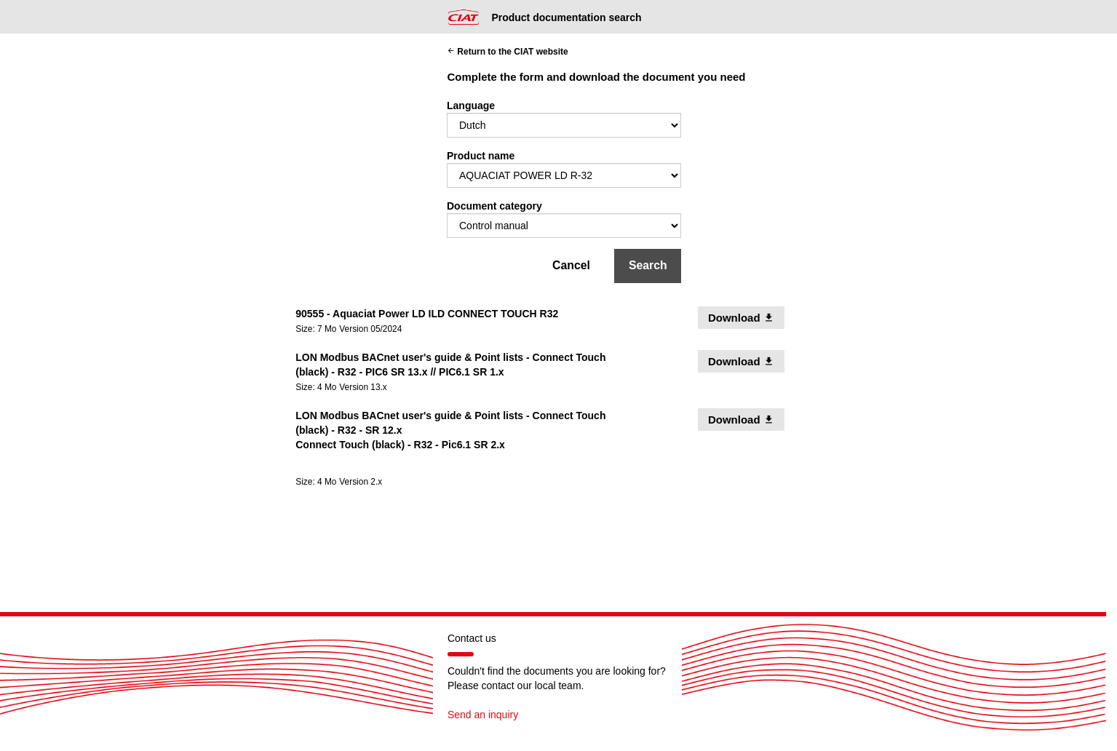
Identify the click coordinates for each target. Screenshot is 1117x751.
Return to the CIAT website (507, 52)
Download (746, 317)
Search (648, 265)
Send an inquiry (483, 714)
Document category (494, 206)
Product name (480, 156)
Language (471, 105)
